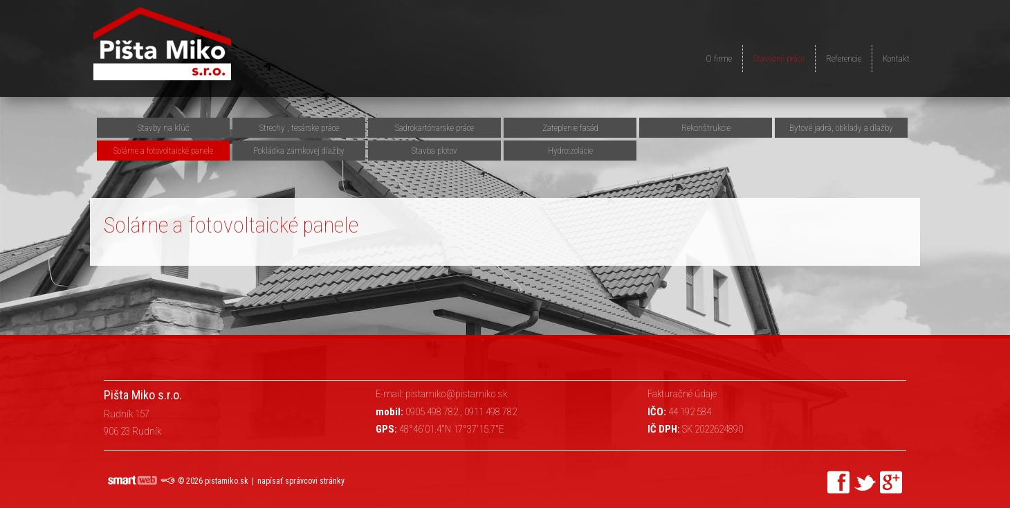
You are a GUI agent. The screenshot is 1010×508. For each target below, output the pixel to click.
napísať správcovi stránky (301, 481)
